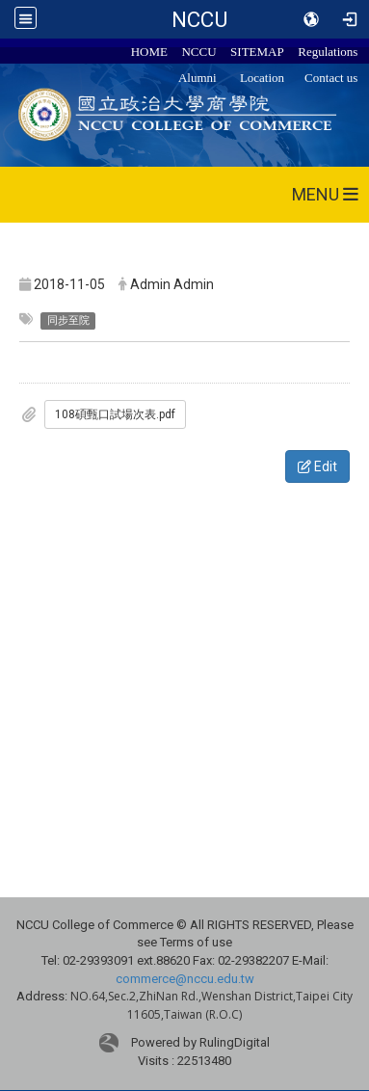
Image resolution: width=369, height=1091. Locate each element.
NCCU (199, 19)
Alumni (197, 77)
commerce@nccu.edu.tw (185, 978)
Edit (317, 466)
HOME (149, 51)
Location (262, 77)
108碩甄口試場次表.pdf (115, 414)
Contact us (330, 77)
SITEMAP (257, 51)
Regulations (327, 51)
